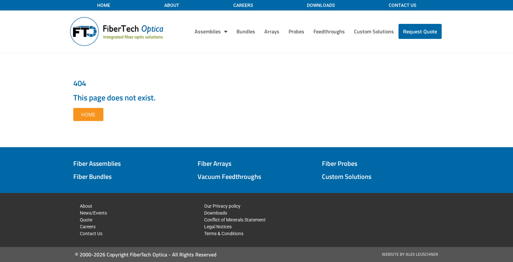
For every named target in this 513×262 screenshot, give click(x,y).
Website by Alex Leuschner (410, 254)
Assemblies (211, 31)
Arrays (271, 31)
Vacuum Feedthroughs (229, 176)
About (171, 5)
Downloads (321, 5)
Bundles (246, 31)
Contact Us (402, 5)
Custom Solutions (374, 31)
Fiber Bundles (92, 176)
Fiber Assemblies (97, 163)
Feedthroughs (329, 31)
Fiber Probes (339, 163)
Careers (243, 5)
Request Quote (420, 31)
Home (103, 5)
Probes (296, 31)
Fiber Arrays (214, 163)
